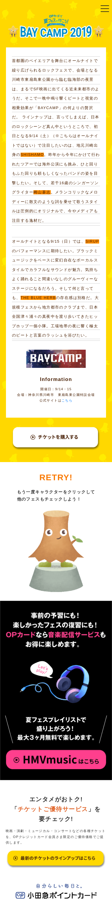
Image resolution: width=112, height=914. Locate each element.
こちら (67, 400)
